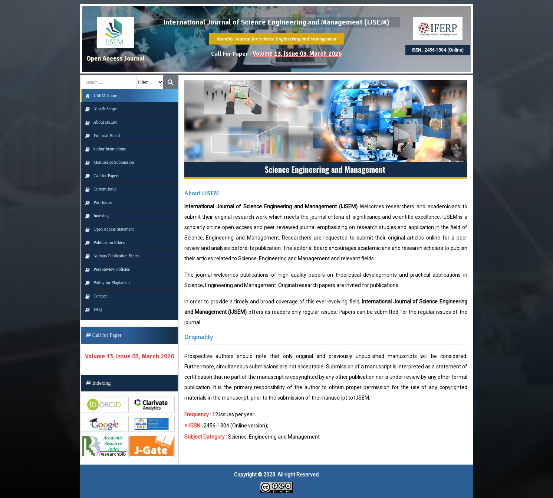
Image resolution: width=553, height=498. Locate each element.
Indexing (95, 216)
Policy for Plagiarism (106, 282)
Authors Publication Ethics (110, 256)
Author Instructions (104, 149)
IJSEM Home (99, 95)
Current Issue (99, 189)
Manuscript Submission (108, 162)
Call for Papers (100, 175)
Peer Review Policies (106, 269)
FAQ (92, 309)
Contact (94, 296)
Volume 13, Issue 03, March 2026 (297, 54)
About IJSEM (99, 122)
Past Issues (97, 202)
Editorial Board (101, 135)
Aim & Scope (99, 109)
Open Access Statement (108, 229)
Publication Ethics (103, 242)
